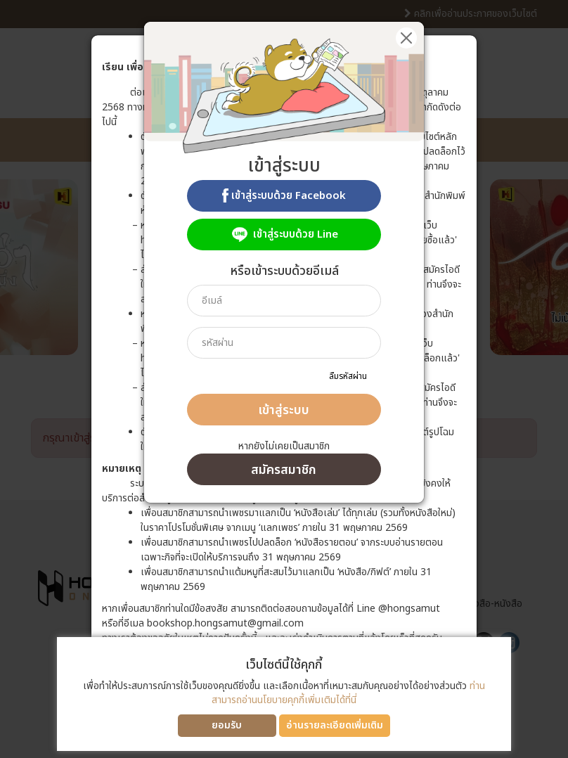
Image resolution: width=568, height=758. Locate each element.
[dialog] (284, 379)
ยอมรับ (227, 725)
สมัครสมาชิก (283, 470)
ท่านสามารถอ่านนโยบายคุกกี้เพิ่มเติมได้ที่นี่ (348, 693)
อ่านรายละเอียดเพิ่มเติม (334, 725)
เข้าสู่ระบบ (283, 410)
